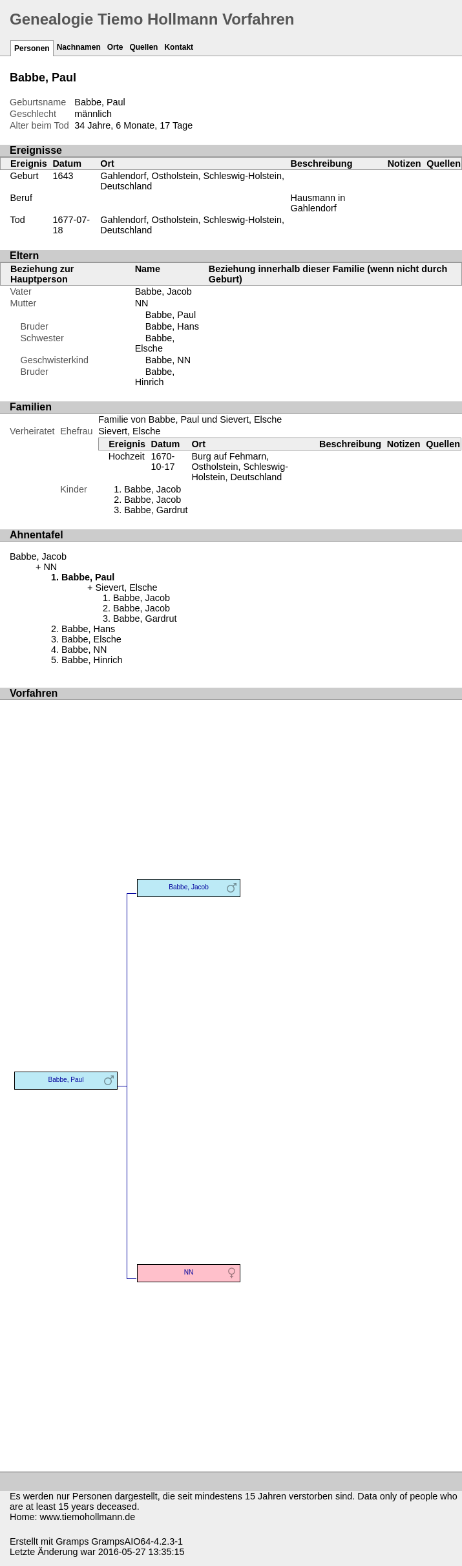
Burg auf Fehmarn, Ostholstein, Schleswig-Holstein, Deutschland (239, 466)
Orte (115, 47)
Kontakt (178, 47)
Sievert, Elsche (129, 431)
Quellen (143, 47)
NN (142, 303)
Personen (32, 48)
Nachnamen (79, 47)
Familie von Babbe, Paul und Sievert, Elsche (190, 419)
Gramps (72, 1541)
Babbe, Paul (170, 315)
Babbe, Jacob (163, 291)
